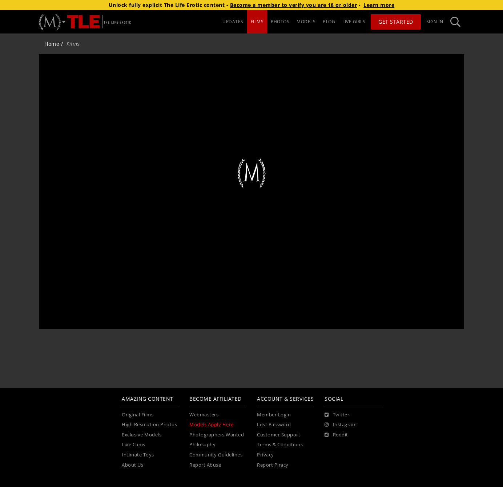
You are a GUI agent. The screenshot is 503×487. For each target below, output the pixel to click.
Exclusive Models (141, 435)
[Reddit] (336, 435)
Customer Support (278, 435)
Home (51, 43)
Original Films (137, 415)
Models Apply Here (211, 424)
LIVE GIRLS (353, 22)
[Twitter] (337, 415)
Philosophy (202, 445)
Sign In (434, 22)
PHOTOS (280, 22)
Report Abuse (205, 465)
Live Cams (133, 445)
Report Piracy (273, 465)
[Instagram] (341, 424)
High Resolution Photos (149, 424)
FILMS (257, 22)
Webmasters (203, 415)
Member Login (274, 415)
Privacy (265, 455)
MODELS (306, 22)
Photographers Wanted (216, 435)
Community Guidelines (215, 455)
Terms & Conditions (280, 445)
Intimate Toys (138, 455)
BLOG (329, 22)
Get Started (395, 21)
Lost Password (274, 424)
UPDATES (233, 22)
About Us (132, 465)
